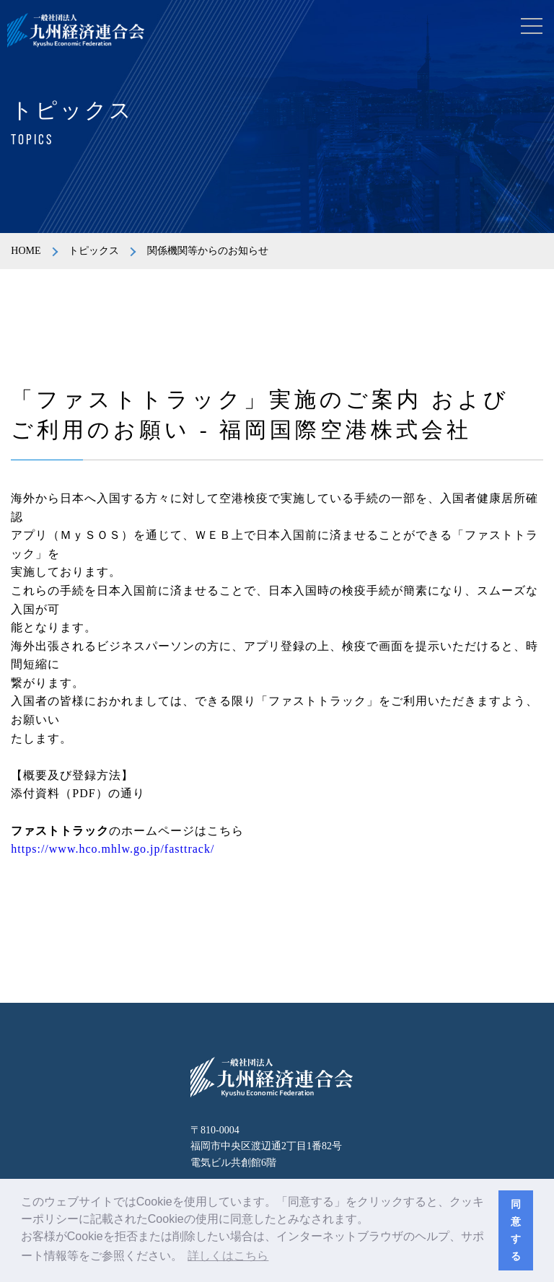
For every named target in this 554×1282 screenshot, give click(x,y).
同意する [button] (516, 1230)
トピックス (94, 250)
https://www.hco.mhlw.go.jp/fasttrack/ (112, 849)
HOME (25, 250)
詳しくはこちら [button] (228, 1256)
